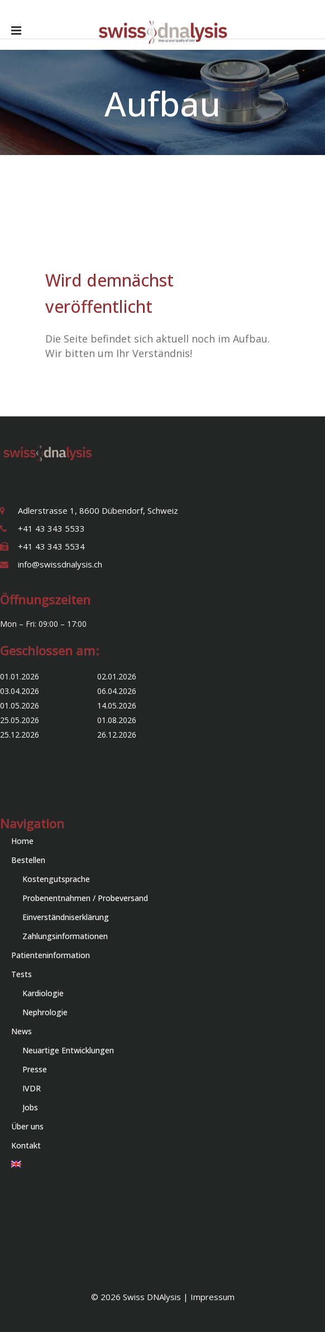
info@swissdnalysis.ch (60, 564)
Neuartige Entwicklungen (68, 1050)
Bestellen (28, 860)
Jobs (30, 1107)
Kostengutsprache (56, 879)
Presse (34, 1069)
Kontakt (26, 1145)
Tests (21, 974)
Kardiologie (43, 993)
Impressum (212, 1296)
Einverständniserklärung (65, 917)
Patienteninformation (50, 955)
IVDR (31, 1088)
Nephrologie (45, 1012)
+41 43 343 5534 (51, 546)
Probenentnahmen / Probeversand (85, 898)
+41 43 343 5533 (51, 528)
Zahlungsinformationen (65, 936)
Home (22, 841)
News (21, 1031)
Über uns (27, 1126)
